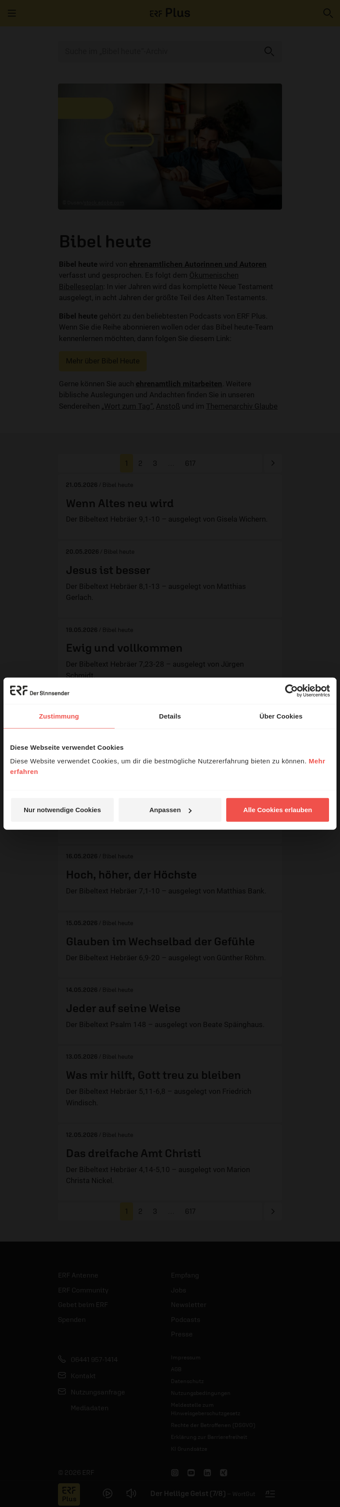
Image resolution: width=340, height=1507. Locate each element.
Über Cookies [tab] (281, 715)
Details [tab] (170, 715)
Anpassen (170, 809)
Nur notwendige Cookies (62, 809)
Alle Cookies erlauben (277, 809)
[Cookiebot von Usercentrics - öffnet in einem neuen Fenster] (291, 690)
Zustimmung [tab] (59, 715)
